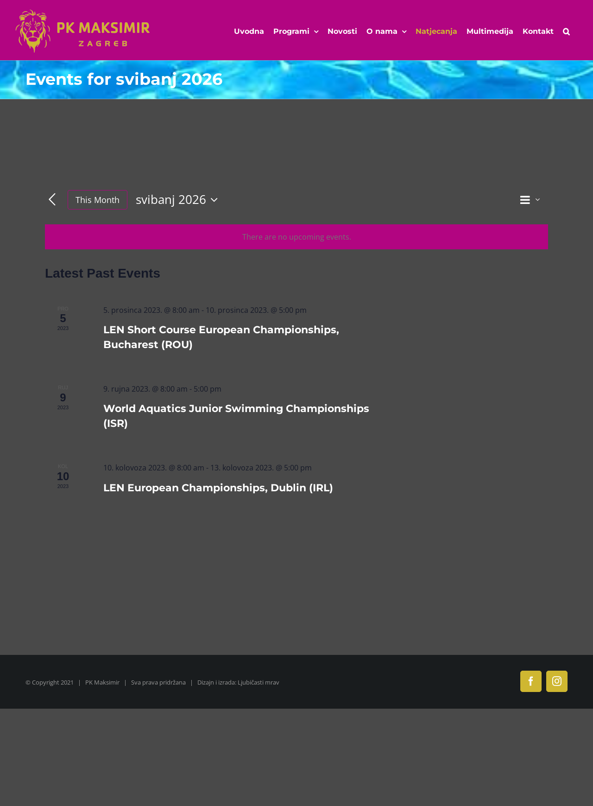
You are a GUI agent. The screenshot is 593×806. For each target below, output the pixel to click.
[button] (566, 31)
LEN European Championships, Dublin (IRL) (218, 488)
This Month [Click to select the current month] (98, 199)
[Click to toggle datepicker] (179, 199)
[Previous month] (52, 200)
